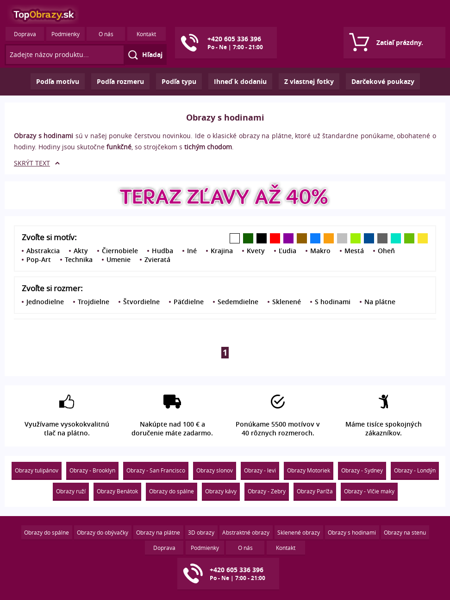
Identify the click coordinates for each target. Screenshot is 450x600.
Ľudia (287, 250)
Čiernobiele (120, 250)
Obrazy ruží (71, 491)
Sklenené (286, 301)
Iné (192, 250)
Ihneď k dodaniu (240, 81)
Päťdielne (189, 301)
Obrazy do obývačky (102, 532)
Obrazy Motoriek (308, 470)
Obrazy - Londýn (415, 470)
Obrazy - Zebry (267, 491)
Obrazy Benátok (117, 491)
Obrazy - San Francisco (155, 470)
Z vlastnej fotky (309, 81)
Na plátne (379, 301)
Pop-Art (38, 259)
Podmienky (65, 34)
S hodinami (332, 301)
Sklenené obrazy (298, 532)
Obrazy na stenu (405, 532)
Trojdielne (93, 301)
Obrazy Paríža (315, 491)
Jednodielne (45, 301)
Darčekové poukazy (382, 81)
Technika (79, 259)
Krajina (222, 250)
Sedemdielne (238, 301)
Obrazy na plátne (158, 532)
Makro (320, 250)
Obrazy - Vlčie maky (369, 491)
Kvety (256, 250)
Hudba (162, 250)
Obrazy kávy (221, 491)
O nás (106, 34)
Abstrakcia (43, 250)
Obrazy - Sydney (362, 470)
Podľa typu (179, 81)
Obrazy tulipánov (36, 470)
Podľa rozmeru (120, 81)
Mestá (354, 250)
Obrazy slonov (214, 470)
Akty (81, 250)
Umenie (118, 259)
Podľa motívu (57, 81)
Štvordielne (141, 301)
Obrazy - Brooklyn (92, 470)
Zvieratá (157, 259)
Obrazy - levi (260, 470)
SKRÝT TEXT (32, 163)
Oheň (386, 250)
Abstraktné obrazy (245, 532)
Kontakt (146, 34)
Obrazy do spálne (171, 491)
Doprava (25, 34)
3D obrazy (201, 532)
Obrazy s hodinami (352, 532)
